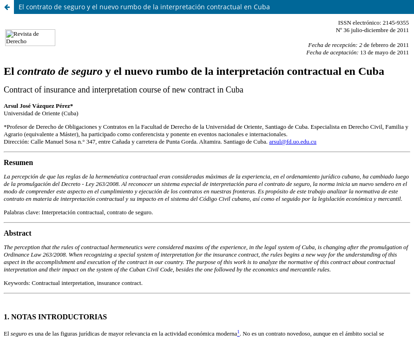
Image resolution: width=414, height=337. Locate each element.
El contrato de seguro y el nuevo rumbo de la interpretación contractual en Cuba (144, 6)
